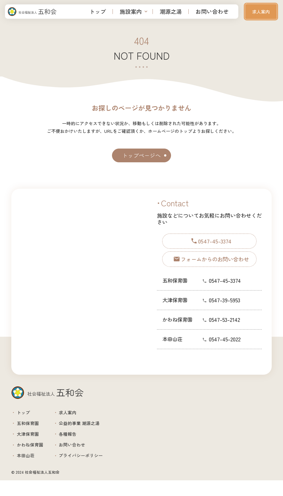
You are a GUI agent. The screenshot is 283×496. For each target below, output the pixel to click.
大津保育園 (32, 442)
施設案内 (131, 11)
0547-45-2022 (225, 348)
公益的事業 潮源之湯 (94, 428)
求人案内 (261, 11)
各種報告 (79, 442)
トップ (97, 11)
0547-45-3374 (225, 289)
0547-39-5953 (224, 309)
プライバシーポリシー (96, 469)
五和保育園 (32, 428)
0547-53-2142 (224, 328)
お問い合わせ (212, 11)
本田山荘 (29, 469)
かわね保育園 (34, 456)
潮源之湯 (171, 11)
